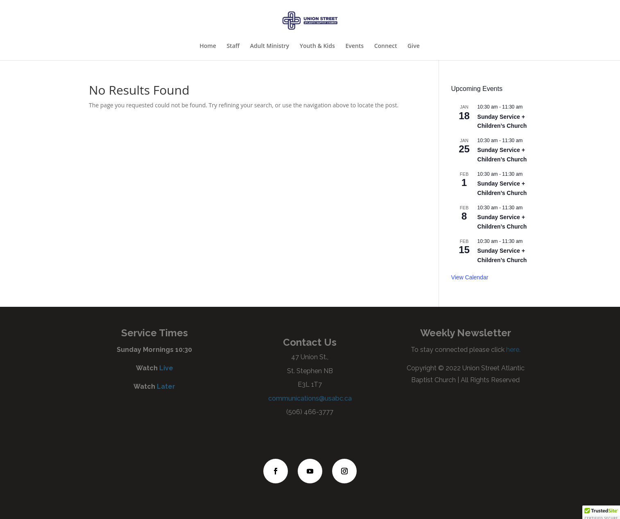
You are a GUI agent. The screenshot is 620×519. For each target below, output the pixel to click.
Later (166, 386)
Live (166, 368)
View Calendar (470, 277)
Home (207, 46)
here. (512, 350)
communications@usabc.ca (310, 398)
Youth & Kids (317, 46)
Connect (385, 46)
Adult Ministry (269, 46)
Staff (233, 46)
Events (354, 46)
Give (413, 46)
